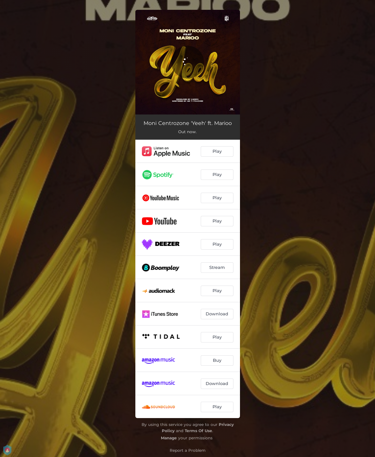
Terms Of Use (198, 430)
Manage (169, 437)
